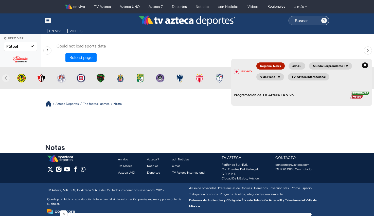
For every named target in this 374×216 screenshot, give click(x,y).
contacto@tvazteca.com (292, 165)
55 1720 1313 (284, 169)
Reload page (81, 57)
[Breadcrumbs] (50, 104)
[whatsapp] (83, 170)
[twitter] (50, 171)
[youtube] (67, 171)
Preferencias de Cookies (235, 188)
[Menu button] (65, 20)
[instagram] (59, 171)
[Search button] (324, 20)
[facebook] (75, 171)
